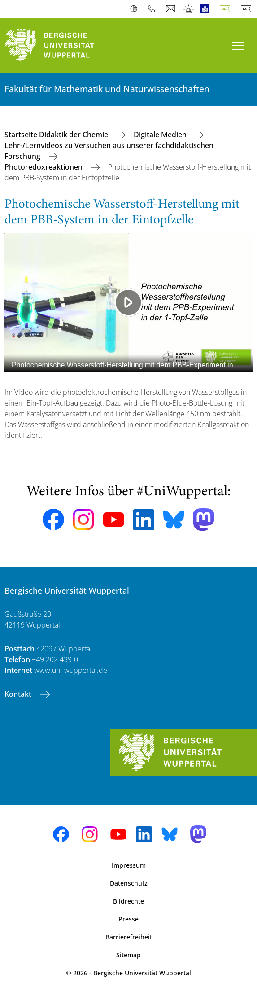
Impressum (129, 865)
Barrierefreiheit (128, 937)
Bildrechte (128, 901)
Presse (128, 919)
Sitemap (128, 955)
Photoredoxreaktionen (44, 167)
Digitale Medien (161, 135)
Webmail (171, 9)
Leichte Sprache (207, 9)
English (247, 9)
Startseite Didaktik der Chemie (57, 135)
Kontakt (18, 694)
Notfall (189, 9)
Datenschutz (129, 883)
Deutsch (226, 9)
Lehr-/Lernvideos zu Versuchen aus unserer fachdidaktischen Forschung (108, 150)
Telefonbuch (153, 9)
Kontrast (135, 9)
